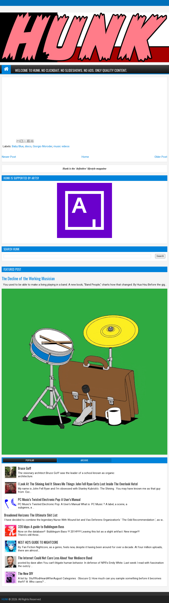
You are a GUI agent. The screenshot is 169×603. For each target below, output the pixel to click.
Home (85, 156)
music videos (61, 146)
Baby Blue (18, 146)
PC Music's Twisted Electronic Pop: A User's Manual (49, 499)
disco (28, 146)
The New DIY (25, 573)
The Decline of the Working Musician (28, 278)
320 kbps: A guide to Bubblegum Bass (41, 526)
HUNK (5, 599)
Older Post (161, 156)
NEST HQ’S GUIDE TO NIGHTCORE (38, 542)
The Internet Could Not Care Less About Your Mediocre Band (55, 557)
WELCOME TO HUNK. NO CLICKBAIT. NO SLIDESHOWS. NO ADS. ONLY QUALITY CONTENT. (71, 70)
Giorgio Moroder (42, 146)
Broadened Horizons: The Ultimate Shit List (31, 515)
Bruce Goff (24, 468)
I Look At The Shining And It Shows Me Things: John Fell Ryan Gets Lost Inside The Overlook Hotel (78, 483)
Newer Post (9, 156)
